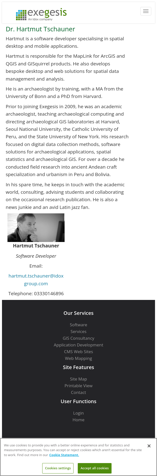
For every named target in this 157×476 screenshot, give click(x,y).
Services (78, 331)
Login (78, 413)
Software (78, 325)
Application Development (78, 345)
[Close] (149, 445)
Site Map (78, 379)
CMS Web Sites (78, 351)
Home (78, 420)
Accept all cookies (94, 468)
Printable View (79, 385)
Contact (78, 392)
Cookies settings (58, 468)
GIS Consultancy (78, 338)
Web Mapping (78, 358)
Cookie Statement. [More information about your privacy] (64, 455)
